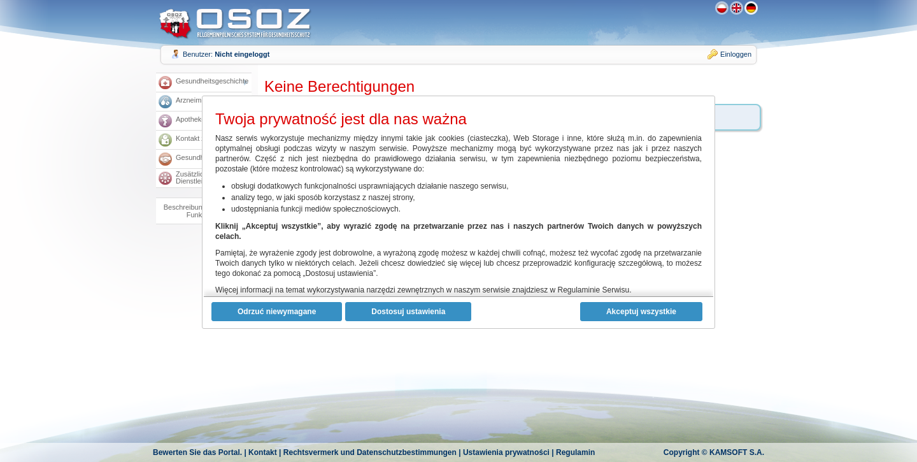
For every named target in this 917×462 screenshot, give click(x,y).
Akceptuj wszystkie (641, 311)
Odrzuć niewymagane (277, 311)
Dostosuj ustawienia (408, 311)
